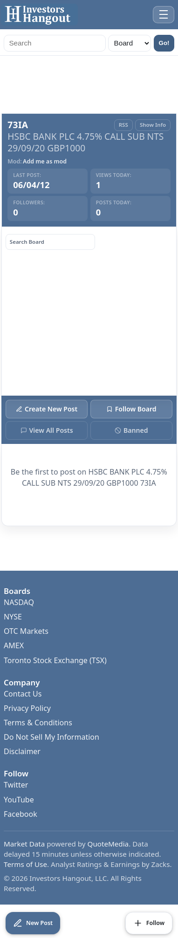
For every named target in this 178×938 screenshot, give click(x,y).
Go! (164, 42)
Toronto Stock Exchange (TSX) (55, 660)
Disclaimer (22, 751)
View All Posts (47, 430)
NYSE (13, 617)
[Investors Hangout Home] (39, 15)
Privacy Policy (27, 708)
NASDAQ (19, 602)
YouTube (19, 800)
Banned (131, 430)
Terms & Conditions (38, 722)
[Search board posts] (50, 242)
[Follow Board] (148, 923)
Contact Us (22, 694)
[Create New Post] (33, 923)
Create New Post (46, 408)
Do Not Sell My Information (51, 737)
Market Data (24, 843)
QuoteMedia (108, 843)
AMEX (14, 645)
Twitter (16, 785)
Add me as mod (45, 161)
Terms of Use (25, 864)
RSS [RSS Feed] (123, 124)
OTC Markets (26, 631)
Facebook (20, 814)
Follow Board (131, 408)
